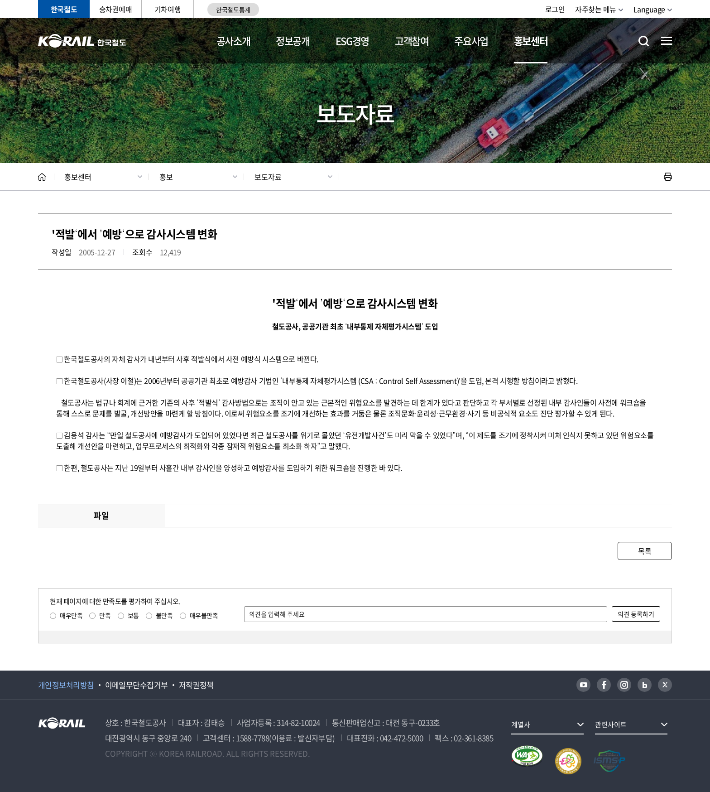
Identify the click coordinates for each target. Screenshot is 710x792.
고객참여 (412, 40)
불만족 (164, 615)
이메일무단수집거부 (136, 685)
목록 (644, 551)
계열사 (520, 724)
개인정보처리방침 (66, 685)
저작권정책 (196, 685)
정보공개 (293, 40)
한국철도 (64, 9)
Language (649, 9)
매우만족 (71, 615)
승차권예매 (115, 9)
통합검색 (643, 41)
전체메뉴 (666, 41)
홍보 (166, 176)
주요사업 (471, 40)
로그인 (555, 9)
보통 (133, 615)
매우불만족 (204, 615)
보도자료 (268, 176)
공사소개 (233, 40)
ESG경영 (352, 40)
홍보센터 (531, 40)
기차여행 (167, 9)
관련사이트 (611, 724)
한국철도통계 (233, 9)
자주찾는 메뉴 (595, 9)
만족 (104, 615)
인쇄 (668, 176)
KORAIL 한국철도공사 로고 (82, 41)
